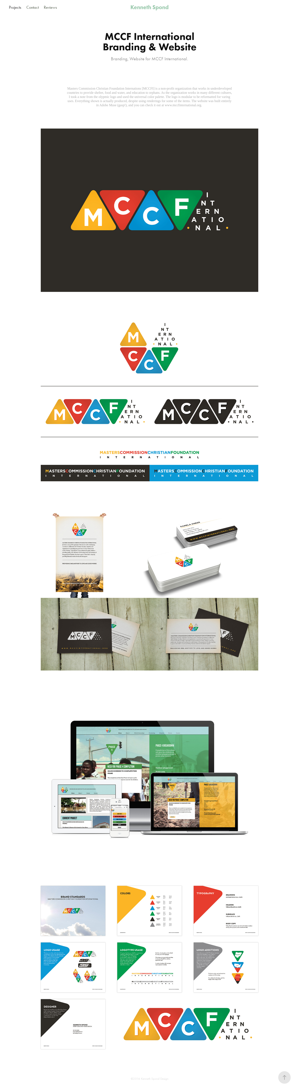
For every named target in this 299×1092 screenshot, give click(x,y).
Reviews (50, 7)
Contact (32, 7)
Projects (15, 7)
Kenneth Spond (149, 7)
